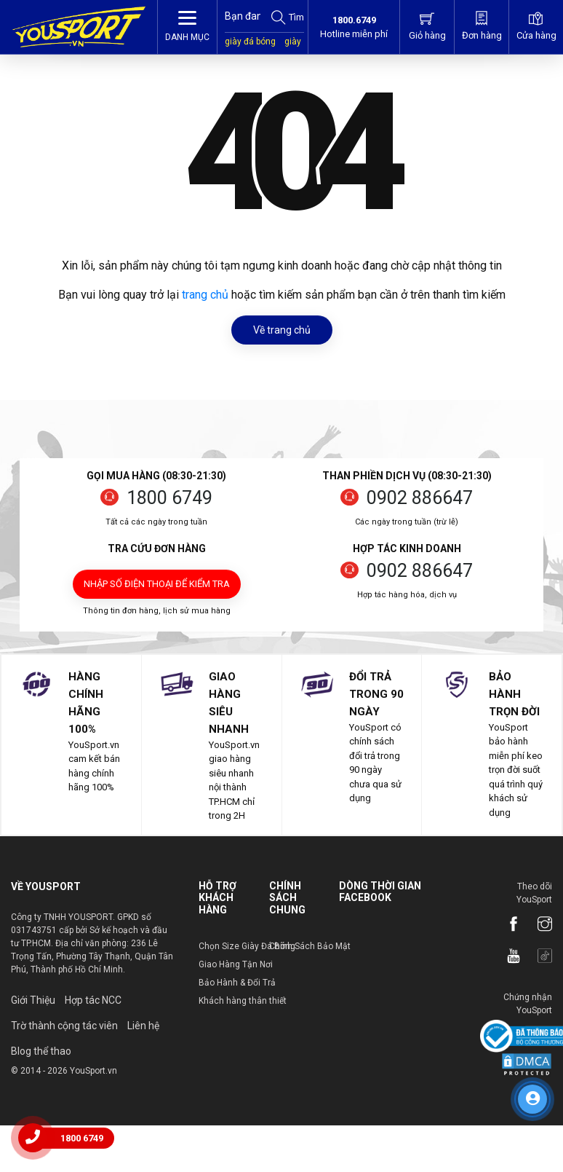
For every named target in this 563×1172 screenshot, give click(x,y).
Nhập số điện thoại (157, 583)
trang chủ (205, 295)
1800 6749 (169, 497)
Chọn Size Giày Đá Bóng (247, 946)
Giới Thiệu (33, 1000)
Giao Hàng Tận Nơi (236, 964)
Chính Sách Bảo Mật (310, 946)
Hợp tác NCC (93, 1000)
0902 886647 (420, 497)
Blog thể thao (41, 1051)
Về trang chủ (282, 330)
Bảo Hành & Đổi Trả (237, 983)
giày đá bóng (250, 41)
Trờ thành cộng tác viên (64, 1025)
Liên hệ (143, 1025)
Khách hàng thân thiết (243, 1001)
